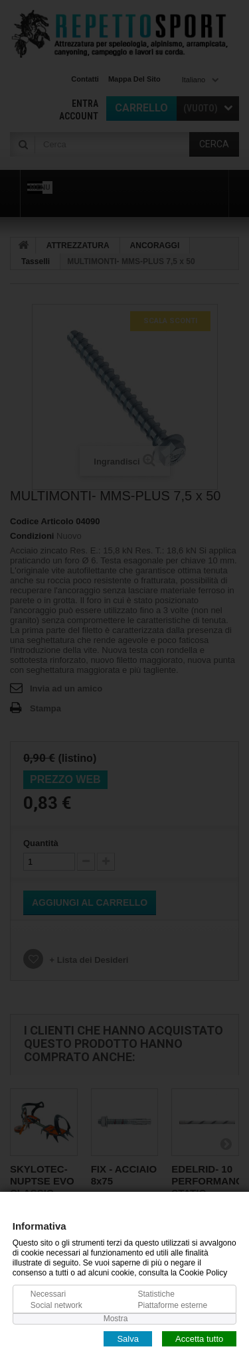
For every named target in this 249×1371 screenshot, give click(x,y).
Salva (128, 1338)
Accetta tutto (199, 1338)
